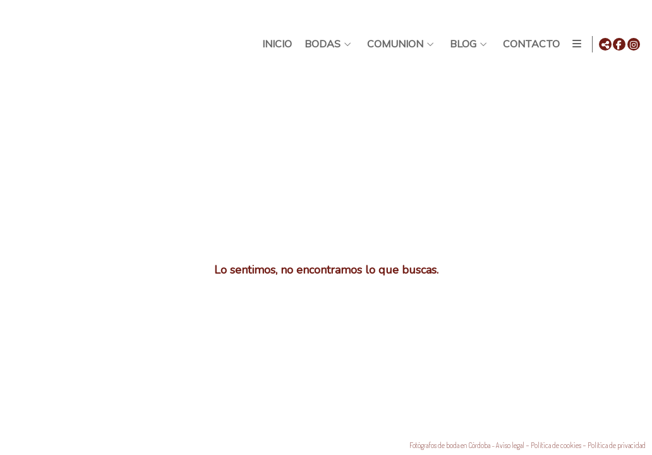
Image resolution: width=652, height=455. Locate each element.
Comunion (393, 44)
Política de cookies (556, 445)
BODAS (321, 44)
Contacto (529, 44)
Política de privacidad (617, 445)
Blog (461, 44)
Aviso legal (510, 445)
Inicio (275, 44)
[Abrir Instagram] (633, 44)
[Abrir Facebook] (619, 44)
